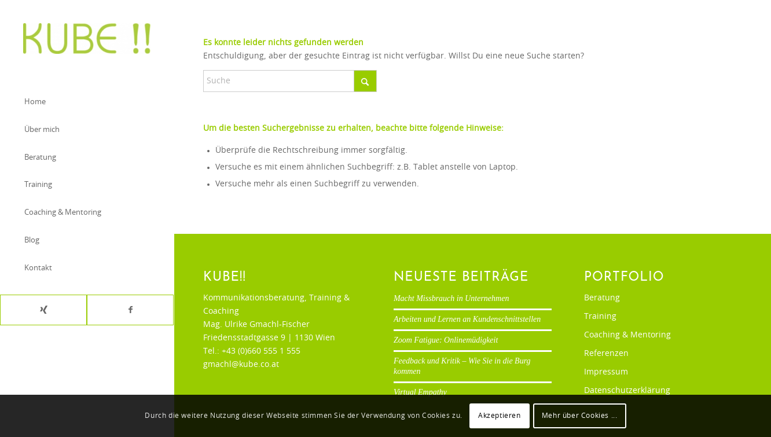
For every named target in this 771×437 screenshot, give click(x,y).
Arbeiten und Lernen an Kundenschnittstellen (467, 319)
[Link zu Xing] (43, 310)
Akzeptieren (499, 415)
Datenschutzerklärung (627, 391)
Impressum (606, 372)
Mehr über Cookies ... (580, 415)
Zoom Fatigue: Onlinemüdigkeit (446, 340)
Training (600, 317)
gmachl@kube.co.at (241, 365)
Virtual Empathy (420, 392)
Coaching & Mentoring (627, 335)
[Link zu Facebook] (130, 310)
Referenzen (606, 354)
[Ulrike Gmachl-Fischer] (86, 38)
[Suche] (290, 81)
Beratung (602, 298)
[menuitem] (87, 103)
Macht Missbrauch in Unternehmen (451, 298)
